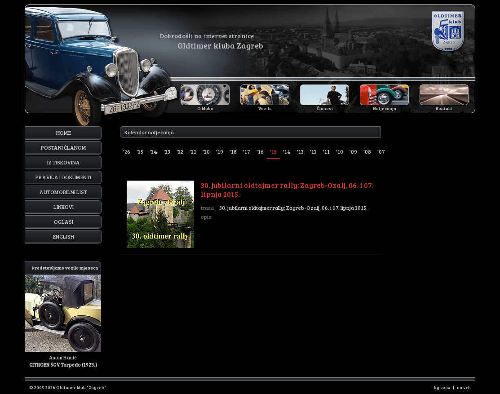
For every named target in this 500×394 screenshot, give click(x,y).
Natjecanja (384, 108)
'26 (126, 151)
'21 (193, 151)
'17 (246, 151)
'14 (287, 151)
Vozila (265, 108)
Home (63, 132)
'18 (233, 151)
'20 (206, 151)
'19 (219, 151)
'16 (260, 151)
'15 (273, 151)
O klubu (205, 108)
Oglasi (63, 221)
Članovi (325, 108)
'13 (300, 151)
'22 (180, 151)
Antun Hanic (63, 314)
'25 (140, 151)
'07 (381, 151)
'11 (326, 151)
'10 (339, 151)
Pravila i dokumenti (63, 177)
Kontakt (444, 108)
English (63, 236)
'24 (153, 151)
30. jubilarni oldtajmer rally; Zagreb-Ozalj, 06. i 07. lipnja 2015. (254, 214)
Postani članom (63, 147)
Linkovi (63, 206)
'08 (367, 151)
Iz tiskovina (63, 162)
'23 (167, 151)
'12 (313, 151)
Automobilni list (63, 191)
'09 (353, 151)
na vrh (464, 387)
